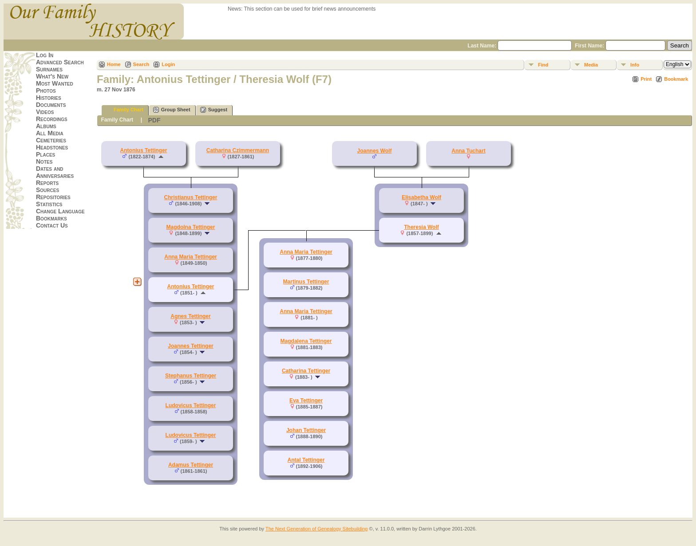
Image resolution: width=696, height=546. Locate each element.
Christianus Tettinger (191, 197)
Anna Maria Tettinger (190, 257)
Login (168, 64)
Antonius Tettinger (143, 150)
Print (646, 79)
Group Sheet (171, 109)
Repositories (53, 196)
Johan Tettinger (306, 430)
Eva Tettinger (306, 400)
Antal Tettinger (306, 460)
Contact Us (52, 225)
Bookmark (676, 79)
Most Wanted (54, 83)
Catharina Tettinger (306, 371)
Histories (48, 97)
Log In (44, 55)
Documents (51, 104)
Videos (45, 111)
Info (634, 64)
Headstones (52, 147)
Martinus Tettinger (306, 282)
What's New (52, 76)
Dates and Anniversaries (55, 172)
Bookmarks (51, 218)
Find (543, 64)
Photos (46, 90)
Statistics (49, 204)
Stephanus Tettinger (190, 376)
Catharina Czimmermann (237, 150)
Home (114, 64)
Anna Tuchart (468, 151)
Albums (46, 126)
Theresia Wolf (421, 227)
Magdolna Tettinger (190, 227)
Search (141, 64)
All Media (49, 133)
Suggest (213, 109)
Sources (47, 189)
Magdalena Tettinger (306, 341)
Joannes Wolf (374, 151)
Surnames (49, 69)
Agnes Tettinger (190, 316)
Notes (44, 161)
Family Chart (124, 109)
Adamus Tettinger (190, 465)
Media (591, 64)
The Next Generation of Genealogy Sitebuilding (316, 528)
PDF (154, 120)
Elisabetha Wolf (421, 197)
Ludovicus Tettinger (191, 405)
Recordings (51, 118)
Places (45, 154)
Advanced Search (60, 62)
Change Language (60, 211)
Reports (47, 182)
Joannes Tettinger (190, 346)
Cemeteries (51, 140)
